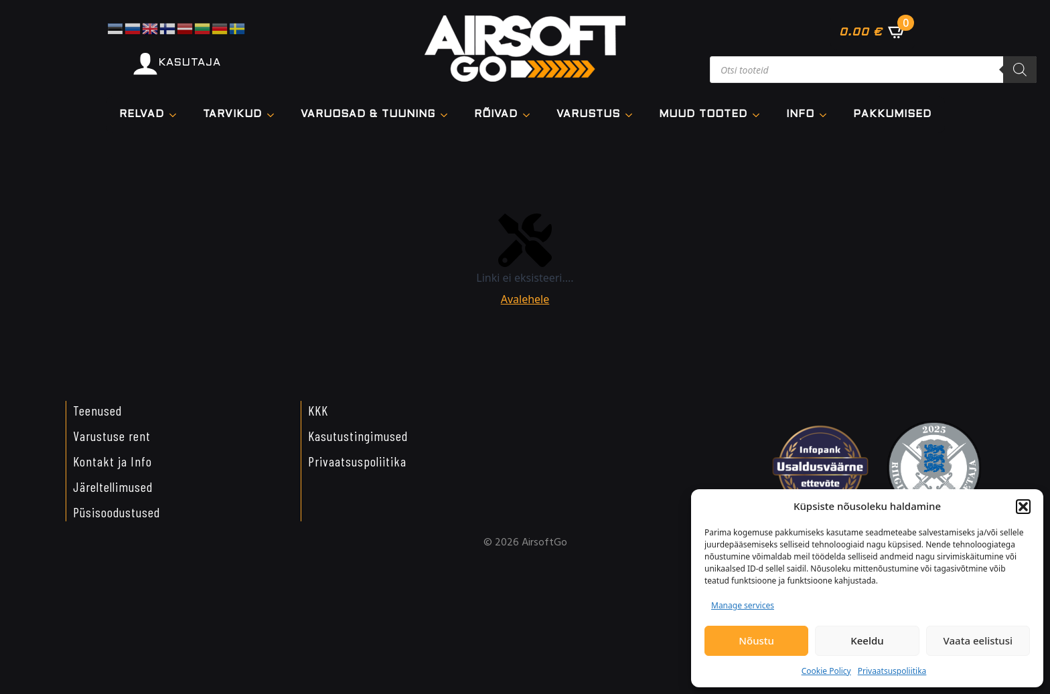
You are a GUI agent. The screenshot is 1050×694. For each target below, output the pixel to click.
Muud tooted (703, 114)
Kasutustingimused (358, 436)
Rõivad (496, 114)
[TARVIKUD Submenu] (274, 114)
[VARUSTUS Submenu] (633, 114)
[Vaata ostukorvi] (872, 31)
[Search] (1020, 69)
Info (800, 114)
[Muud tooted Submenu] (760, 114)
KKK (318, 410)
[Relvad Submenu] (177, 114)
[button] (1023, 506)
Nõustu (756, 640)
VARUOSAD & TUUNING (368, 114)
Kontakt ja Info (112, 461)
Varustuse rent (112, 436)
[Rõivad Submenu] (530, 114)
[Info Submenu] (827, 114)
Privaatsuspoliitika (892, 671)
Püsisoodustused (116, 512)
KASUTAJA (190, 63)
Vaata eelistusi (978, 640)
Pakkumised (892, 114)
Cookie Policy (826, 671)
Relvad (141, 114)
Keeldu (866, 640)
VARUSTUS (588, 114)
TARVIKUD (232, 114)
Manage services (742, 605)
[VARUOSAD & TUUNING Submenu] (448, 114)
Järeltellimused (113, 487)
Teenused (97, 410)
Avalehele (525, 299)
